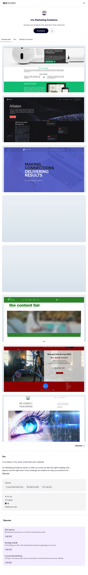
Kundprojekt (6, 39)
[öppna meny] (84, 3)
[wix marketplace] (9, 3)
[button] (44, 68)
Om (14, 39)
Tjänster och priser (26, 39)
